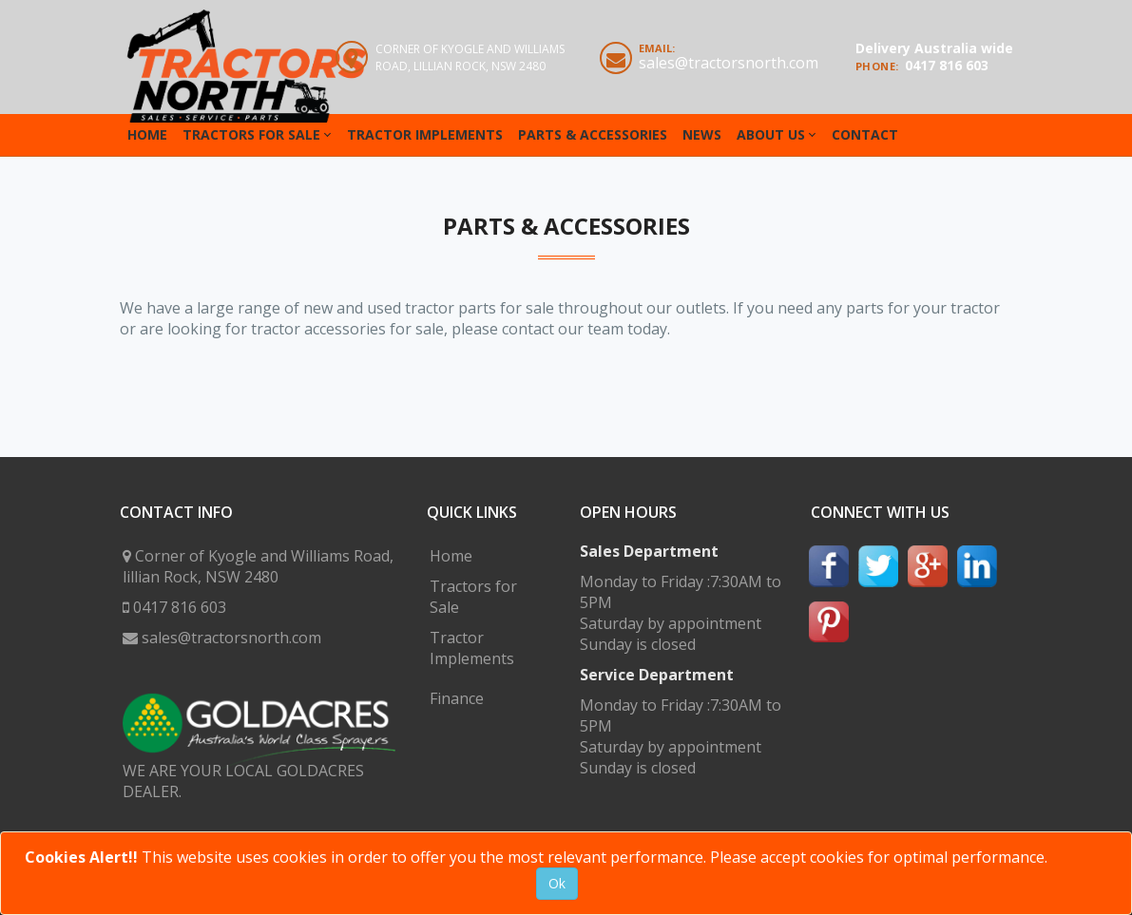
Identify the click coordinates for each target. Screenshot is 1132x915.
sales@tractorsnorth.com (728, 62)
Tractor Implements (425, 134)
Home (147, 134)
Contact (865, 134)
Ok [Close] (557, 883)
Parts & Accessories (592, 134)
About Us (771, 134)
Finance (457, 698)
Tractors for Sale (251, 134)
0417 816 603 (946, 65)
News (701, 134)
